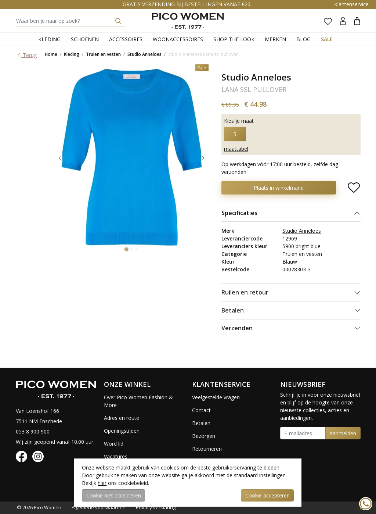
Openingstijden (122, 430)
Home (51, 54)
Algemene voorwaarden (99, 507)
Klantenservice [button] (351, 4)
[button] (357, 21)
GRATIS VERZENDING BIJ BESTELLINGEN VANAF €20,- (188, 4)
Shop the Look (233, 39)
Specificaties (239, 213)
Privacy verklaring (156, 507)
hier (102, 482)
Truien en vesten (103, 54)
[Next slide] (203, 158)
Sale (327, 39)
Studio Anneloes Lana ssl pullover (203, 54)
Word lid (113, 443)
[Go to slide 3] (136, 249)
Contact (201, 410)
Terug (26, 54)
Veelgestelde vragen (216, 397)
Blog (303, 39)
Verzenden (237, 328)
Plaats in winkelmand (279, 187)
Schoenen (85, 39)
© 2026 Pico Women (39, 507)
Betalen (232, 310)
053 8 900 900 (33, 431)
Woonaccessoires (178, 39)
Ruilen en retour (244, 292)
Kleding (49, 39)
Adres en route (121, 417)
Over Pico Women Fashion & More (138, 401)
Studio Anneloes (144, 54)
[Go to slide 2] (131, 249)
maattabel (236, 148)
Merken (275, 39)
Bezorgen (203, 435)
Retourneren (207, 448)
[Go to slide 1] (126, 249)
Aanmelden (342, 433)
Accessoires (125, 39)
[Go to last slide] (60, 158)
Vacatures (115, 456)
